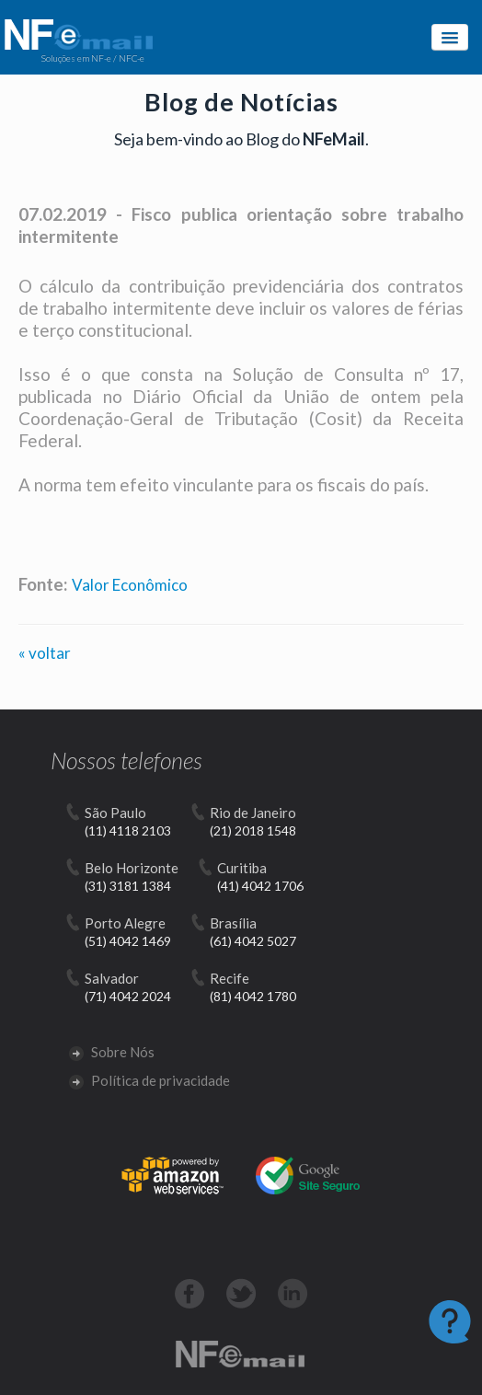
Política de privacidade (149, 1080)
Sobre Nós (112, 1051)
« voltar (44, 653)
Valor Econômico (130, 584)
